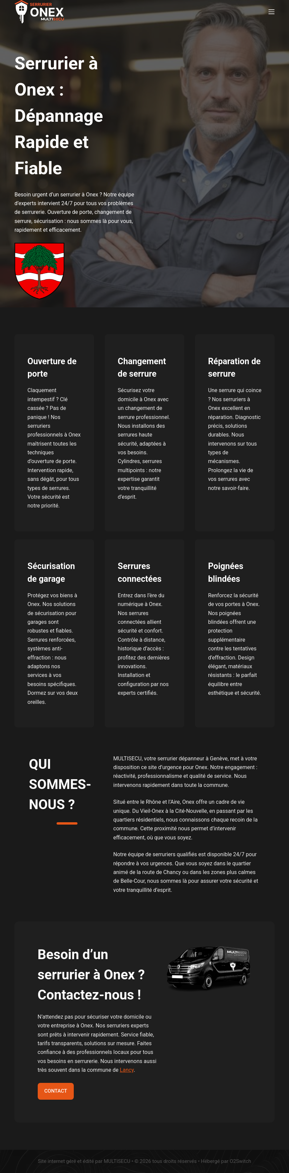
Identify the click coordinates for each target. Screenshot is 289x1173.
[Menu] (271, 12)
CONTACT (55, 1091)
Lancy (127, 1070)
